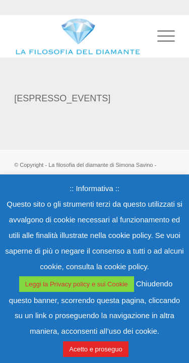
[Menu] (161, 36)
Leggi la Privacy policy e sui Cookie (76, 284)
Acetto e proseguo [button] (95, 349)
